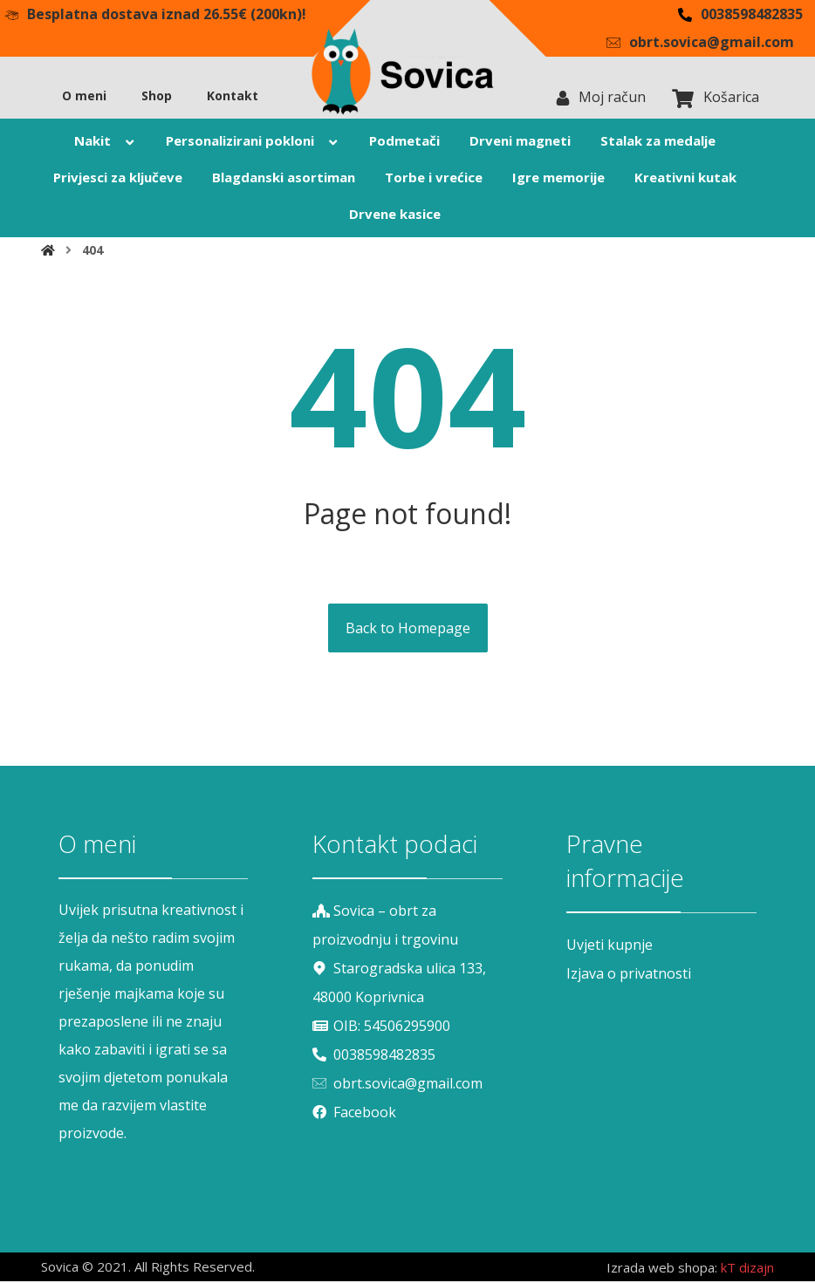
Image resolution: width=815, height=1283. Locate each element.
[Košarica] (683, 99)
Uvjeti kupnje (609, 947)
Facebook (354, 1108)
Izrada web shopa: (661, 1270)
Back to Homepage (408, 630)
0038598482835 (373, 1052)
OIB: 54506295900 (381, 1024)
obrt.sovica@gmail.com (397, 1080)
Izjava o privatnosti (628, 975)
